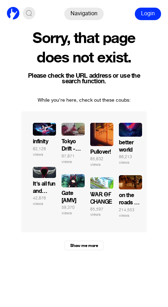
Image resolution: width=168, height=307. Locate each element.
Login (148, 13)
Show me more (84, 245)
